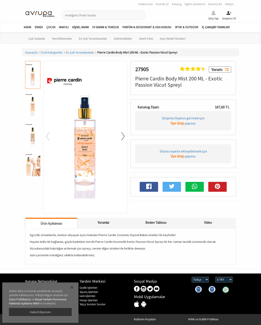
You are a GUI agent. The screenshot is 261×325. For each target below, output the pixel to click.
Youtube (156, 289)
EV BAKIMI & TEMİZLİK (105, 27)
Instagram (143, 289)
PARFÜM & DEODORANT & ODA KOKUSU (146, 27)
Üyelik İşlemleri (88, 288)
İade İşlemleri (87, 296)
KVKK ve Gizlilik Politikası (203, 319)
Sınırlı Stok (146, 39)
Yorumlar (103, 222)
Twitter (150, 289)
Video (208, 222)
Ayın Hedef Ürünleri (172, 39)
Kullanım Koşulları (145, 319)
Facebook (137, 289)
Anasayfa (31, 52)
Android (143, 304)
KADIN (27, 27)
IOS (137, 304)
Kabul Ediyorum (40, 312)
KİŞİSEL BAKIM (80, 27)
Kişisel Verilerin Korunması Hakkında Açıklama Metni (37, 301)
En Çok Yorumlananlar (93, 39)
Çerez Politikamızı (20, 299)
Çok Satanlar (36, 39)
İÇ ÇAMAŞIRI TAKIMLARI (216, 27)
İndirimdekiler (123, 39)
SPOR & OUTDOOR (186, 27)
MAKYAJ (64, 27)
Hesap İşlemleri (89, 300)
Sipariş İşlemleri (89, 292)
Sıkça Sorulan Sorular (92, 304)
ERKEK (39, 27)
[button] (120, 136)
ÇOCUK (50, 27)
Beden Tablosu (155, 222)
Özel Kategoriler (52, 52)
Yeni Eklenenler (62, 39)
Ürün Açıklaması (51, 223)
